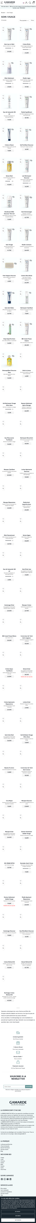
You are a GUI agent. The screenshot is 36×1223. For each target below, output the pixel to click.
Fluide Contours (26, 244)
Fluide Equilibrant (26, 112)
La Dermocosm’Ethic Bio (6, 1144)
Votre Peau (3, 1169)
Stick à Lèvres (26, 370)
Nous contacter (18, 1058)
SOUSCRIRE (29, 1086)
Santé (2, 1167)
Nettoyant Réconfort (26, 438)
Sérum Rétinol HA (26, 962)
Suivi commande (5, 1190)
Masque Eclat (9, 831)
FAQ (2, 1195)
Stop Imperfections (9, 339)
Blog (2, 1151)
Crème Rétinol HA (9, 962)
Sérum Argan (27, 535)
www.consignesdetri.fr (20, 1133)
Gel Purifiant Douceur (26, 145)
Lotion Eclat (26, 702)
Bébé (2, 1164)
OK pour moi (18, 1220)
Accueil (3, 12)
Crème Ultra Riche (26, 275)
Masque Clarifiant (9, 469)
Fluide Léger (26, 78)
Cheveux (3, 1161)
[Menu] (2, 3)
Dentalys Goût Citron (26, 863)
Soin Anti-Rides (9, 308)
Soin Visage (9, 244)
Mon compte (4, 1188)
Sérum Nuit (9, 176)
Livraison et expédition (6, 1191)
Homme (2, 1166)
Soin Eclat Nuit (9, 735)
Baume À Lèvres (9, 768)
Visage (2, 1157)
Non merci (18, 1215)
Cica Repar (9, 800)
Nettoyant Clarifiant (26, 308)
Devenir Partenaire (5, 1147)
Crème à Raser (9, 145)
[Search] (30, 3)
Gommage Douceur (9, 931)
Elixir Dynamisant (9, 535)
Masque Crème (26, 605)
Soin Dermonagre (26, 212)
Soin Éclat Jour (26, 569)
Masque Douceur (27, 800)
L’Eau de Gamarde (5, 1146)
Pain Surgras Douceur (9, 275)
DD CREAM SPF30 (9, 863)
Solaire (2, 1162)
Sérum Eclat (26, 669)
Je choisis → (18, 1211)
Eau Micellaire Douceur (27, 931)
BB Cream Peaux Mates (9, 636)
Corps (2, 1159)
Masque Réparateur (9, 502)
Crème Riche (27, 44)
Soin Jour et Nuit (9, 44)
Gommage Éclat (9, 605)
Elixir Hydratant (9, 78)
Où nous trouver (4, 1149)
